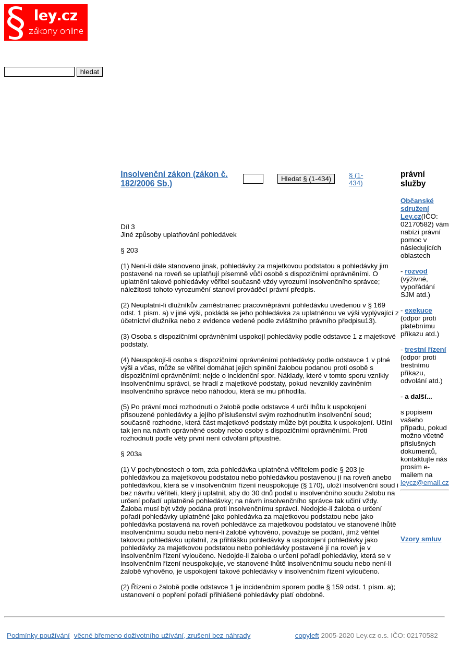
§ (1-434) (356, 179)
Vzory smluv (421, 539)
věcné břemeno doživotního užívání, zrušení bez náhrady (162, 635)
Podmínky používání (38, 635)
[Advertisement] (252, 81)
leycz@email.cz (425, 482)
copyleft (307, 635)
